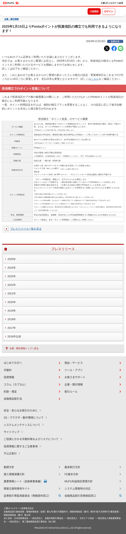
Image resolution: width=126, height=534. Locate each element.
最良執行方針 (72, 467)
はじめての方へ (13, 362)
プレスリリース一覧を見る (26, 228)
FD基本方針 (71, 474)
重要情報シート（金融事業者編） (23, 481)
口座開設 (94, 11)
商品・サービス (73, 362)
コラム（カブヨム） (15, 384)
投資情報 (9, 377)
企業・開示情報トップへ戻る (24, 348)
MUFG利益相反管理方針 (78, 481)
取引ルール (71, 391)
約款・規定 (10, 391)
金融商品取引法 (13, 398)
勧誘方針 (9, 467)
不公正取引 (10, 453)
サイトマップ (11, 432)
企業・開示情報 (11, 19)
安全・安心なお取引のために (21, 410)
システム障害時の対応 (77, 488)
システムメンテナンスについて (22, 425)
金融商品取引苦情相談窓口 (80, 495)
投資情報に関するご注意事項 (21, 446)
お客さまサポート (74, 377)
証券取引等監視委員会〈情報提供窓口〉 (27, 495)
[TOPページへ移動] (112, 3)
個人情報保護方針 (14, 474)
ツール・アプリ (73, 370)
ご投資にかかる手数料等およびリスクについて (31, 439)
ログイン (108, 11)
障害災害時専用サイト (17, 488)
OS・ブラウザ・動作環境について (24, 417)
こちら (95, 78)
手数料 (8, 370)
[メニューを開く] (120, 11)
